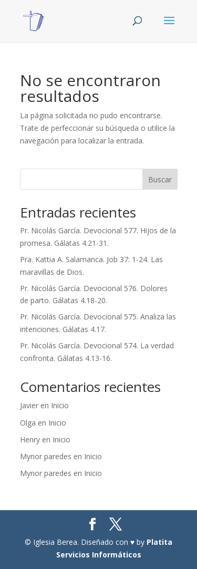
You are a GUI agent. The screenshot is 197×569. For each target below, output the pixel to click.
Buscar (160, 179)
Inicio (60, 405)
